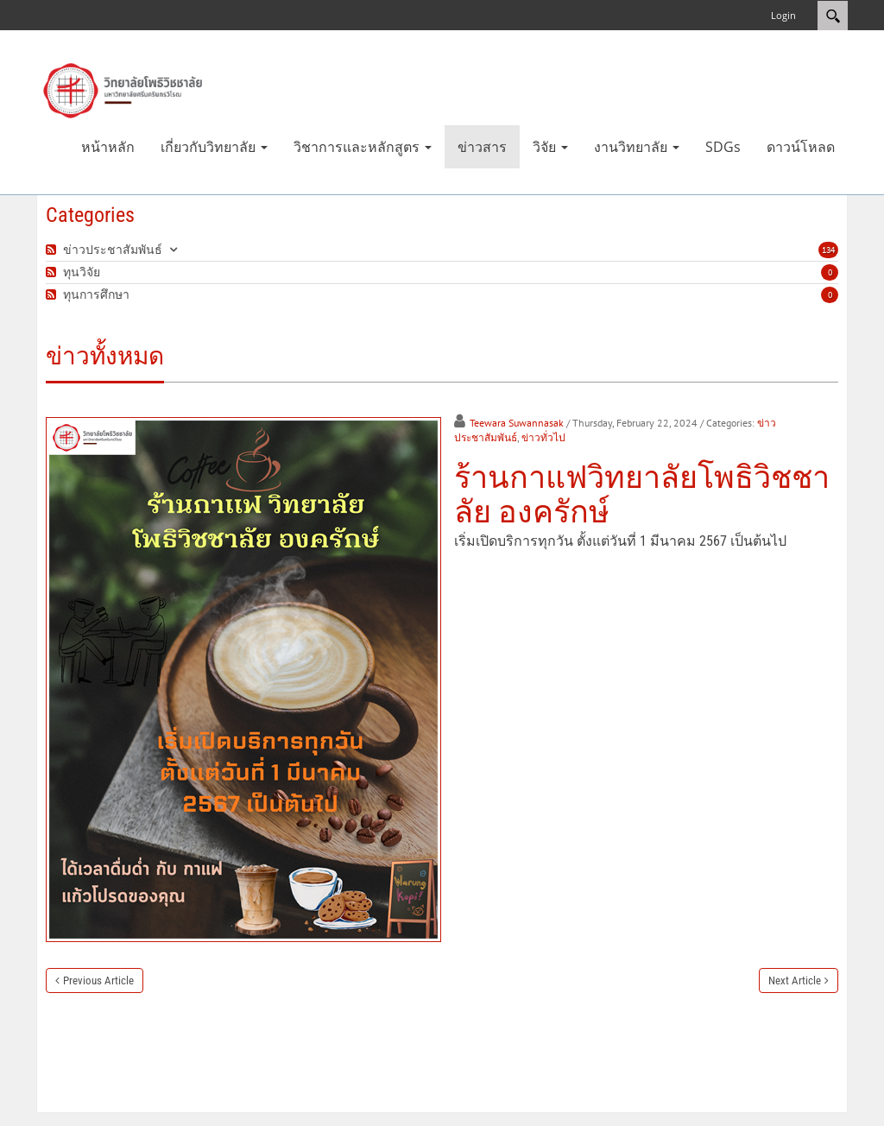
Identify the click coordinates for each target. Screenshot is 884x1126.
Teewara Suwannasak (517, 422)
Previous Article (98, 980)
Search (833, 15)
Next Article (794, 980)
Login (783, 15)
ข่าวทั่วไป (543, 437)
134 (828, 250)
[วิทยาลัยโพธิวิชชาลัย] (122, 89)
